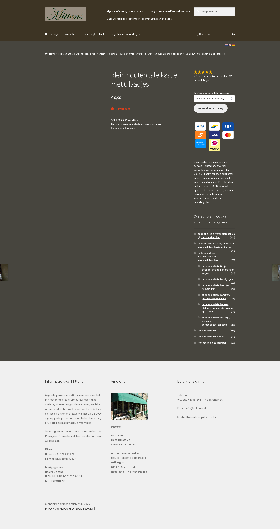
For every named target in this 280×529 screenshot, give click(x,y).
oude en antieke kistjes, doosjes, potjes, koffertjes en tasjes (218, 269)
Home (52, 53)
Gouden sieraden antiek (211, 336)
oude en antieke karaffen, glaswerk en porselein (216, 296)
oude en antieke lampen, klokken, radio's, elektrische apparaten (217, 308)
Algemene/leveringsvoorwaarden (125, 11)
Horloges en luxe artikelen (212, 342)
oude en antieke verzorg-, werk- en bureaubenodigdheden (150, 53)
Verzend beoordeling (210, 108)
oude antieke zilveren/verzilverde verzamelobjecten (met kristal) (216, 245)
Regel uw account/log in (125, 34)
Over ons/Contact (93, 34)
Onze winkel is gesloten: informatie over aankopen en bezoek (140, 18)
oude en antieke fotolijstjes (217, 279)
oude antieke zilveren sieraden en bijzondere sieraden (216, 235)
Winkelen (70, 34)
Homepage (52, 34)
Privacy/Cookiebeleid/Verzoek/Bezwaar (169, 11)
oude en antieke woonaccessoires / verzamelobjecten (87, 53)
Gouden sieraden (207, 330)
